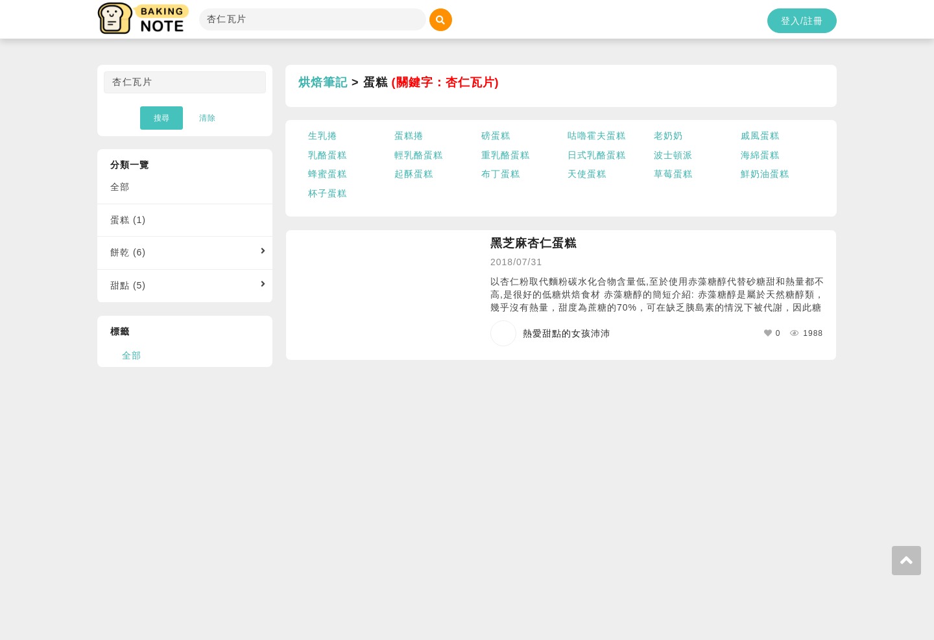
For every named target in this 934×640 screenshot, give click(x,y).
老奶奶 (668, 135)
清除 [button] (207, 118)
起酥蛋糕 (413, 174)
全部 (120, 187)
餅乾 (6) (128, 252)
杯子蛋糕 (327, 193)
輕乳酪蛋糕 (418, 155)
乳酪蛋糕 (327, 155)
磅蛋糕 (495, 135)
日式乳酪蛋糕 (597, 155)
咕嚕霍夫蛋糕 (597, 135)
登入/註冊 (802, 21)
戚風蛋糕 (760, 135)
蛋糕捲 (409, 135)
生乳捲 (322, 135)
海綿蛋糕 (760, 155)
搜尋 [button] (161, 118)
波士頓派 (673, 155)
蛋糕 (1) (128, 220)
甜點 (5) (128, 285)
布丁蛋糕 (500, 174)
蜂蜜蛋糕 (327, 174)
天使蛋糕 (587, 174)
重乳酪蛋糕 (505, 155)
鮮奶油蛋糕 (765, 174)
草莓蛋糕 (673, 174)
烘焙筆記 (323, 82)
